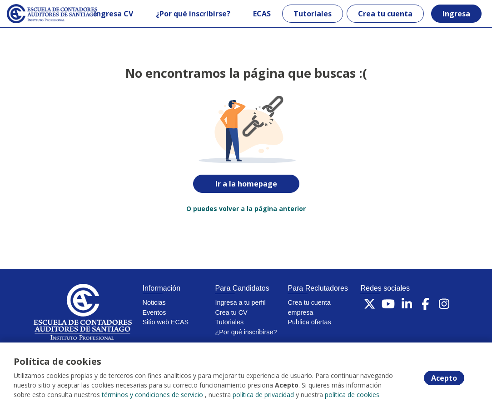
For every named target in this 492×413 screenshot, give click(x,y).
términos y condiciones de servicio (152, 394)
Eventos (154, 312)
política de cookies (352, 394)
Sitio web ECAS (166, 322)
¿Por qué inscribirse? (193, 14)
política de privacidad (263, 394)
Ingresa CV (113, 14)
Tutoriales (312, 14)
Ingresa (456, 14)
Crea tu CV (231, 312)
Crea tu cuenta (385, 14)
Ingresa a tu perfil (240, 302)
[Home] (39, 13)
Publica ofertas (309, 322)
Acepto (444, 378)
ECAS (262, 14)
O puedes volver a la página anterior (246, 208)
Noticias (154, 302)
